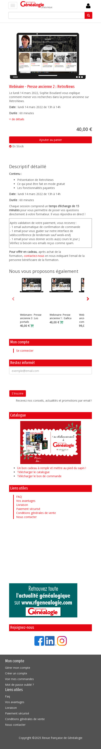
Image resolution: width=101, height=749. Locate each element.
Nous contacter (26, 517)
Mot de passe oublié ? (19, 685)
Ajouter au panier (50, 140)
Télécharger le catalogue (33, 472)
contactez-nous (34, 256)
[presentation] (40, 382)
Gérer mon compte (17, 668)
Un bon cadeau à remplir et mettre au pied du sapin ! (51, 468)
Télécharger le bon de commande (39, 476)
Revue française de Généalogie (62, 738)
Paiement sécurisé (28, 509)
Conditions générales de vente (36, 513)
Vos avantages (25, 501)
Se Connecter (88, 6)
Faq (7, 696)
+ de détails (16, 119)
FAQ (19, 497)
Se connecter (24, 350)
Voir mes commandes (19, 679)
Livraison (22, 505)
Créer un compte (16, 673)
